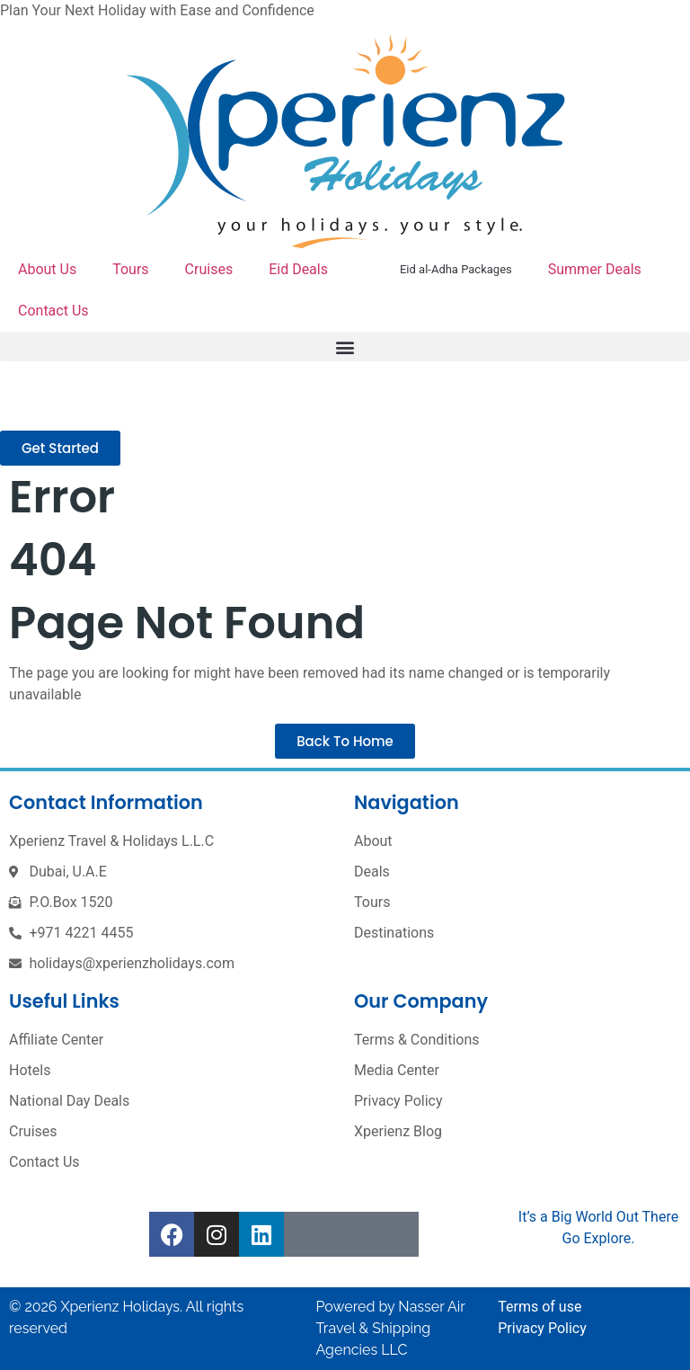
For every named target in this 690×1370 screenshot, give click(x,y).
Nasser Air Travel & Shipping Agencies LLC (390, 1328)
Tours (130, 269)
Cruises (209, 269)
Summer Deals (594, 269)
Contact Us (53, 310)
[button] (345, 346)
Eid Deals (298, 269)
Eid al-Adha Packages (456, 269)
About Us (47, 269)
